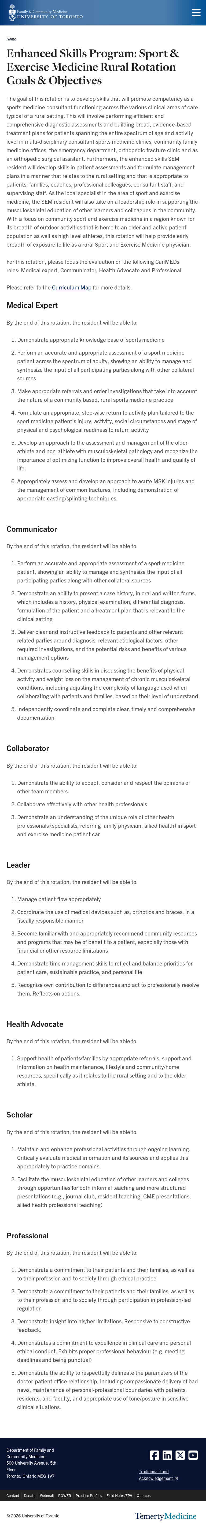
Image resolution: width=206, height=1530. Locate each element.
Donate (29, 1495)
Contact (12, 1495)
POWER (64, 1495)
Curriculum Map (71, 287)
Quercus (143, 1495)
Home (11, 38)
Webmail (47, 1495)
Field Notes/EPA (119, 1495)
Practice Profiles (89, 1495)
